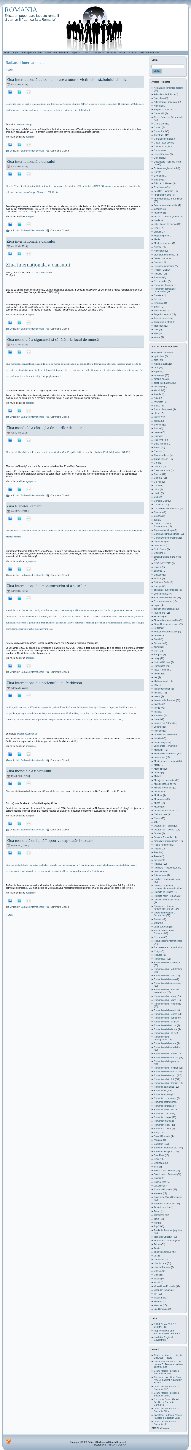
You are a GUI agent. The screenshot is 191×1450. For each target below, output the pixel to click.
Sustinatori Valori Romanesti (168, 1197)
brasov (157, 432)
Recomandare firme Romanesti (164, 932)
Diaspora (158, 553)
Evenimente (160, 187)
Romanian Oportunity (164, 1113)
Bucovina (158, 436)
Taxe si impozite (162, 318)
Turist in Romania (162, 1252)
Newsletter (159, 251)
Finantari (158, 616)
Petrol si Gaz (160, 270)
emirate (157, 578)
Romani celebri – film (164, 1021)
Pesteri (157, 848)
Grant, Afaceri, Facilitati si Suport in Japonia (166, 1372)
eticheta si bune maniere (166, 590)
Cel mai (158, 482)
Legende (158, 727)
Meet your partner (163, 243)
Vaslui (157, 1282)
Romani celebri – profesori (167, 1061)
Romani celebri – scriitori (166, 1068)
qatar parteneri (161, 926)
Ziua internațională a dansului (31, 161)
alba (156, 360)
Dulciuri (157, 567)
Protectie (158, 919)
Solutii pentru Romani (164, 1170)
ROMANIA (20, 10)
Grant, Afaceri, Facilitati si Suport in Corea (166, 1394)
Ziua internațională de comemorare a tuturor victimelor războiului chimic (67, 79)
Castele (158, 474)
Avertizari (158, 402)
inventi (157, 696)
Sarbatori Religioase (164, 1151)
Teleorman (159, 1215)
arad (156, 367)
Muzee (157, 806)
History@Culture (162, 662)
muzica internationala (164, 810)
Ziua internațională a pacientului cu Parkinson (44, 682)
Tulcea (157, 1244)
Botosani (158, 424)
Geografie (159, 209)
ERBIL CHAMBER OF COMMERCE (165, 1325)
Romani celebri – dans (165, 1000)
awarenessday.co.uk (27, 733)
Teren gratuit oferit (163, 322)
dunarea (158, 571)
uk (155, 1255)
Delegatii (158, 158)
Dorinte (157, 172)
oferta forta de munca (164, 254)
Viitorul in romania (163, 1290)
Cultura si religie (162, 146)
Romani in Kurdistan (164, 285)
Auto (156, 398)
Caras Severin (161, 459)
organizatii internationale (166, 841)
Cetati (157, 485)
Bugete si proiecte (163, 109)
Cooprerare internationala (166, 508)
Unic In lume (160, 1263)
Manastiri (158, 750)
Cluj (156, 497)
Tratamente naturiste (164, 1240)
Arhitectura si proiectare (166, 102)
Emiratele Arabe (162, 582)
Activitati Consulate (163, 352)
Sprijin (157, 306)
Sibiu (156, 1159)
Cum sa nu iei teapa (164, 530)
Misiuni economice (163, 784)
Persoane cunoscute (164, 266)
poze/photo (159, 860)
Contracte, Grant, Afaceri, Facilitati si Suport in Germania (166, 1402)
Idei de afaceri (161, 681)
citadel (157, 493)
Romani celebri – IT (163, 1033)
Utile (156, 329)
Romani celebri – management (162, 1038)
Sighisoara (159, 1163)
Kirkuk (157, 228)
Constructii (159, 135)
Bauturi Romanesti (163, 409)
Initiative (158, 692)
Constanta (159, 504)
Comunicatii (160, 131)
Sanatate (158, 295)
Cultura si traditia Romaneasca (162, 525)
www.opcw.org (24, 124)
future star (159, 635)
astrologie (159, 386)
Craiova (158, 516)
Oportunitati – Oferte (164, 829)
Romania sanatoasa (164, 1106)
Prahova (158, 864)
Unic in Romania (162, 1267)
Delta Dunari (160, 549)
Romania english (162, 1094)
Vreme (157, 337)
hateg (157, 658)
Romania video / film (164, 1109)
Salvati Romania (162, 1136)
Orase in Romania (163, 837)
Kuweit (157, 719)
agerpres (30, 136)
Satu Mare (159, 1155)
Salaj (156, 1132)
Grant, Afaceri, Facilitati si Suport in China (166, 1409)
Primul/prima (160, 875)
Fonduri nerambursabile (166, 205)
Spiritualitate (160, 1182)
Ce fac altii (159, 113)
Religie (157, 951)
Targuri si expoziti (162, 314)
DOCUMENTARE (43, 272)
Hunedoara (159, 666)
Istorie (157, 220)
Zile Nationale (161, 1309)
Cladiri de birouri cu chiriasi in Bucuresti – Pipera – (168, 1356)
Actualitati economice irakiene (169, 88)
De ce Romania (161, 154)
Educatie (158, 574)
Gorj (156, 650)
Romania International (165, 1102)
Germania (159, 643)
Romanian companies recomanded (165, 290)
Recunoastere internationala (168, 941)
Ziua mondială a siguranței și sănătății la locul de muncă (53, 339)
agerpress (31, 481)
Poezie (157, 856)
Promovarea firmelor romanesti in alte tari (164, 907)
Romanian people (162, 1117)
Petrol (157, 852)
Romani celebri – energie (166, 1014)
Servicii (157, 299)
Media (157, 239)
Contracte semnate (163, 139)
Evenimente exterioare (165, 597)
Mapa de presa (161, 235)
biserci (157, 417)
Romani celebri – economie (167, 1003)
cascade (158, 466)
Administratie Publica (164, 94)
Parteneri (158, 262)
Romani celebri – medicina (167, 1047)
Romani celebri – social (165, 1071)
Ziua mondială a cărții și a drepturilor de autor (44, 427)
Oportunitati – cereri (164, 825)
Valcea (157, 1278)
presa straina (160, 871)
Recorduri (159, 937)
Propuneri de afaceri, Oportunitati (164, 914)
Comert (157, 127)
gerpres (30, 314)
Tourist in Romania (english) (168, 1230)
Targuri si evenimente (164, 1203)
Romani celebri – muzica (166, 1057)
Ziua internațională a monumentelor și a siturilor (46, 585)
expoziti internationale (165, 609)
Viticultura (159, 1297)
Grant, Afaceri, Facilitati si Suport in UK (166, 1423)
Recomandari (160, 281)
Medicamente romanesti (166, 761)
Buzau (157, 447)
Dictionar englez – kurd (165, 168)
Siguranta (158, 303)
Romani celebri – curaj (165, 996)
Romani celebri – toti (164, 1079)
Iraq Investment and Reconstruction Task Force (167, 1332)
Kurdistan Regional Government (163, 1338)
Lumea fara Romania (164, 746)
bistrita (157, 421)
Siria (156, 1166)
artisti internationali (163, 383)
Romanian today (162, 1125)
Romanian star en (163, 1121)
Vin (155, 1293)
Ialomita (158, 673)
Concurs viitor (161, 501)
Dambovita (159, 541)
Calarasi (158, 451)
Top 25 (157, 1226)
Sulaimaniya (160, 310)
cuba (156, 520)
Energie (158, 179)
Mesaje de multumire (164, 780)
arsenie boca (160, 379)
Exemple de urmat (163, 601)
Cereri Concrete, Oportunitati (168, 117)
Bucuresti (158, 440)
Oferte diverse (161, 258)
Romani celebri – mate (165, 1043)
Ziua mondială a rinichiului (29, 770)
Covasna (158, 512)
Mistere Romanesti (163, 787)
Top (155, 1222)
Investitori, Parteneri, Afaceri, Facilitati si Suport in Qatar (168, 1416)
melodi (157, 772)
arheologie (159, 375)
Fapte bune (159, 613)
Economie (159, 175)
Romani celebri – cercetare (167, 983)
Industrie (158, 212)
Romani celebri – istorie (165, 1029)
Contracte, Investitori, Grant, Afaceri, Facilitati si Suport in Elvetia (168, 1380)
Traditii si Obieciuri (163, 1237)
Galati (157, 639)
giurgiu (157, 647)
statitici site (159, 1185)
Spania (157, 1178)
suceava (158, 1193)
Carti (156, 462)
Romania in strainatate (165, 1098)
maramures (159, 757)
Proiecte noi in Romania (166, 896)
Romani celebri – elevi (165, 1010)
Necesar (158, 247)
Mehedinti (159, 769)
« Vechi (9, 69)
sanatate (158, 1140)
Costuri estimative (163, 142)
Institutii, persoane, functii (166, 216)
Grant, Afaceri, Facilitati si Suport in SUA (166, 1387)
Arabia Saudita (161, 364)
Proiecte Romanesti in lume (167, 899)
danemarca (159, 545)
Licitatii (157, 231)
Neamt (157, 818)
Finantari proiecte (162, 195)
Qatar (157, 923)
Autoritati (158, 106)
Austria (157, 394)
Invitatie (158, 704)
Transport (158, 326)
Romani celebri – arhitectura (168, 969)
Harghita (158, 654)
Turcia (157, 1248)
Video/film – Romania (164, 1286)
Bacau (157, 405)
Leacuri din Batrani (163, 723)
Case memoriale (162, 470)
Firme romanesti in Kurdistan (168, 198)
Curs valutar (160, 150)
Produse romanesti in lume (167, 879)
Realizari (158, 277)
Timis (156, 1219)
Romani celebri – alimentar (167, 962)
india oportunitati (162, 688)
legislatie (158, 730)
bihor (156, 413)
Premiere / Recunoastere (166, 867)
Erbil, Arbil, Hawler (163, 183)
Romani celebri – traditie (166, 1083)
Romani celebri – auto (165, 979)
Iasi (155, 677)
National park (160, 814)
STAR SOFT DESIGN (116, 1444)
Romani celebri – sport (165, 1075)
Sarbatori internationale (32, 150)
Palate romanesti (162, 845)
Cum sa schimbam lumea (166, 534)
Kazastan (158, 715)
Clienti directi (160, 123)
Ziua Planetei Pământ (24, 506)
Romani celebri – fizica (165, 1025)
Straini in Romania (163, 1189)
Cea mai (158, 478)
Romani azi (159, 959)
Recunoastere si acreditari (167, 947)
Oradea (157, 833)
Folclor (157, 628)
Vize (156, 333)
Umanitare (159, 1259)
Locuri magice (161, 742)
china (156, 489)
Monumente (160, 799)
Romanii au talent (162, 1128)
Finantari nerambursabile (166, 620)
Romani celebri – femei (165, 1017)
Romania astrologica (164, 1087)
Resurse (158, 955)
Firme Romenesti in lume (166, 624)
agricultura (159, 356)
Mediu (157, 765)
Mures (157, 803)
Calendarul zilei (161, 455)
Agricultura (159, 98)
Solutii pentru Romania (165, 1174)
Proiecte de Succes (163, 892)
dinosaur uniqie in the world (167, 557)
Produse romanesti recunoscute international (166, 887)
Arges (157, 371)
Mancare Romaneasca (165, 753)
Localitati (158, 738)
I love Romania (161, 669)
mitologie (158, 791)
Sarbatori (158, 1144)
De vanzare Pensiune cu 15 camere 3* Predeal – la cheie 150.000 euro (168, 1364)
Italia (156, 711)
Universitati (159, 1271)
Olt (155, 822)
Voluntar (158, 1301)
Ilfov (156, 685)
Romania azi (160, 1090)
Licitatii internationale (164, 734)
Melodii (157, 776)
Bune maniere (161, 443)
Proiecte (158, 273)
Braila (157, 428)
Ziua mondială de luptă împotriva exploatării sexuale (50, 840)
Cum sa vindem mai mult (166, 538)
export (157, 605)
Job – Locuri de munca (165, 224)
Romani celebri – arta (164, 975)
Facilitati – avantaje (163, 191)
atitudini (158, 390)
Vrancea (158, 1305)
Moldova (158, 795)
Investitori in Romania (164, 700)
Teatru (157, 1211)
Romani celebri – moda (165, 1053)
